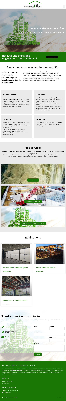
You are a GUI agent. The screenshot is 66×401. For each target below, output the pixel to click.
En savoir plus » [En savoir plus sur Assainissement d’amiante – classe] (7, 304)
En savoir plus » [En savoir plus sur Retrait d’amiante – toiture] (40, 271)
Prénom (51, 326)
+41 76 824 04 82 (6, 392)
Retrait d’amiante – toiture (45, 268)
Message (36, 343)
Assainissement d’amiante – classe (15, 300)
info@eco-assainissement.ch (10, 390)
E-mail (35, 338)
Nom (35, 326)
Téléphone (52, 338)
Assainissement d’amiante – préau (15, 268)
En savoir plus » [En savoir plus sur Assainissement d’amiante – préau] (7, 271)
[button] (64, 6)
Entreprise (37, 332)
